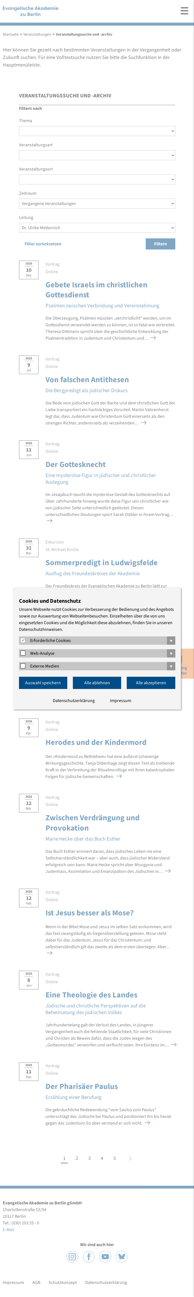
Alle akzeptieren (151, 683)
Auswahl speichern (43, 683)
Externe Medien (44, 666)
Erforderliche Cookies (50, 641)
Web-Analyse (42, 653)
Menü (184, 11)
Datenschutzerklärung (74, 701)
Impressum (120, 701)
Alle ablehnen (97, 683)
